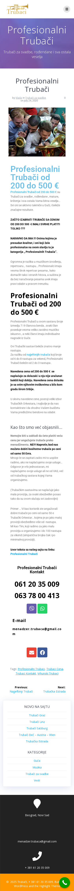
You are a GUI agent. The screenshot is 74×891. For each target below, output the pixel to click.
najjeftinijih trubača (38, 354)
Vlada (19, 97)
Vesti (37, 780)
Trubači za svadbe (35, 97)
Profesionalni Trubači (24, 554)
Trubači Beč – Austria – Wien (37, 735)
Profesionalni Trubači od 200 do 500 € (33, 192)
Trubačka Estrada (37, 741)
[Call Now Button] (64, 882)
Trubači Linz (37, 722)
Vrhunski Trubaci (47, 673)
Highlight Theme (49, 886)
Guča (37, 761)
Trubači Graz (37, 715)
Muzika (37, 767)
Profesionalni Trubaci (31, 669)
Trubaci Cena (54, 669)
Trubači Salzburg (37, 728)
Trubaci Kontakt (26, 673)
